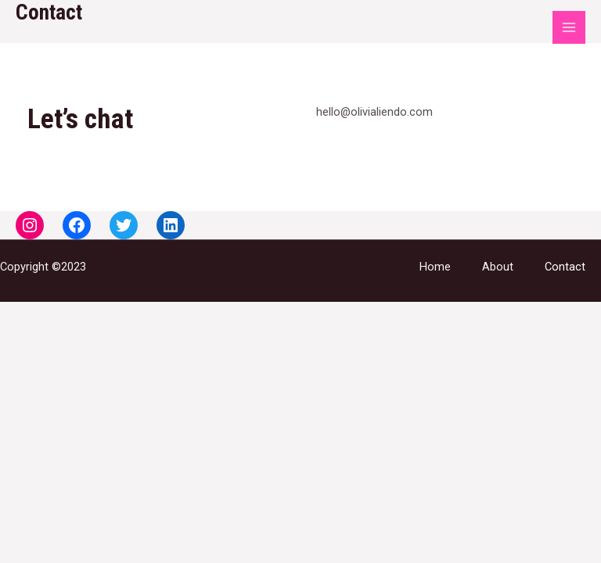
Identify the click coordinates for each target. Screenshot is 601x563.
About (497, 267)
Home (435, 267)
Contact (565, 267)
